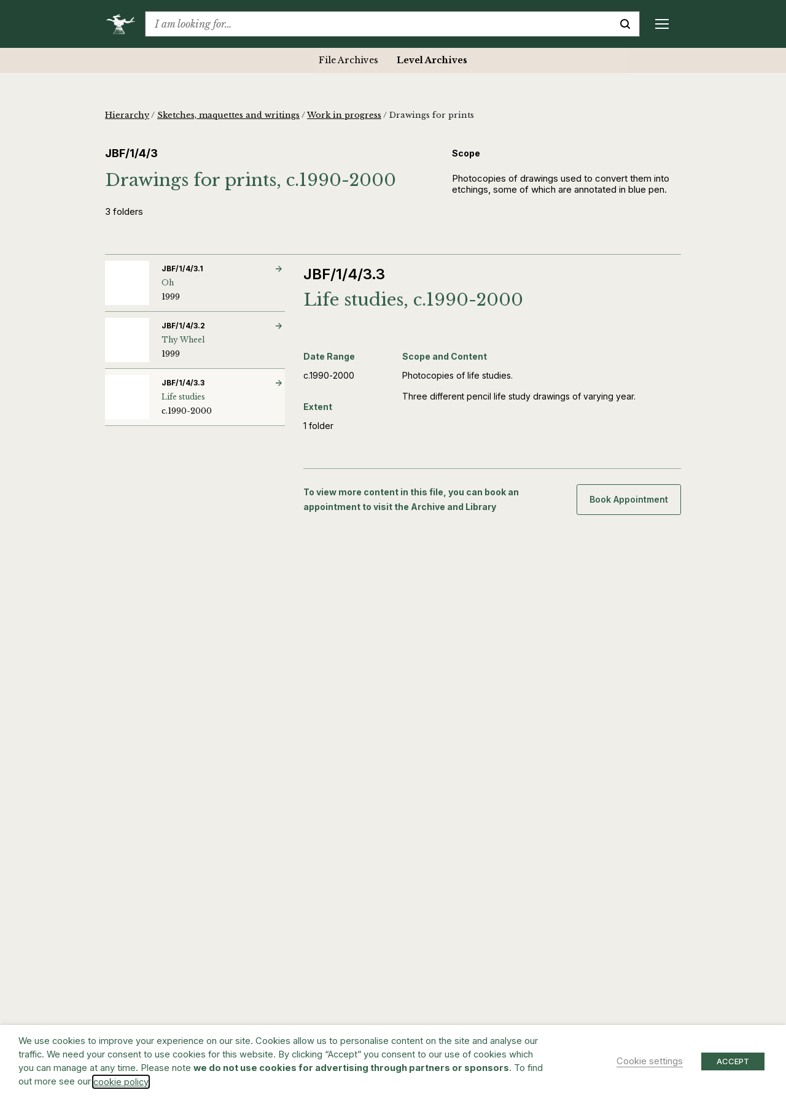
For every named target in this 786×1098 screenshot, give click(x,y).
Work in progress (344, 115)
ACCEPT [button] (733, 1061)
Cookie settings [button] (650, 1061)
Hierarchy (127, 115)
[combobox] (378, 24)
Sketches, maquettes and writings (228, 115)
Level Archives (432, 60)
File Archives (348, 60)
